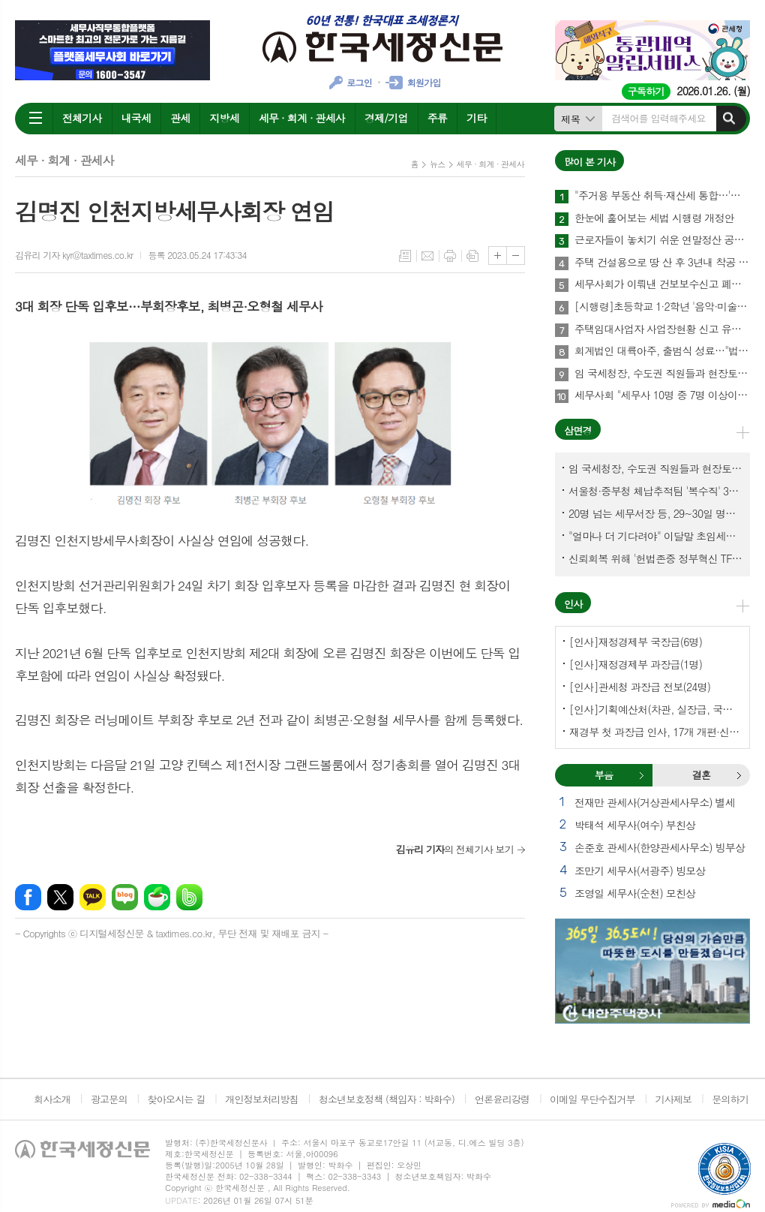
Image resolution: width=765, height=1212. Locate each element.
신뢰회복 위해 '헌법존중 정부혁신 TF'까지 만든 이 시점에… (655, 558)
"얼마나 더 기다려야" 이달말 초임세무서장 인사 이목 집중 (655, 535)
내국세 (136, 117)
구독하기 (646, 91)
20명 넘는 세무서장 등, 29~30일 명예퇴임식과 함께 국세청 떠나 (655, 513)
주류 (437, 117)
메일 (427, 255)
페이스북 (28, 897)
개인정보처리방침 (261, 1099)
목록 (405, 255)
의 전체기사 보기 (455, 849)
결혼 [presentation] (701, 775)
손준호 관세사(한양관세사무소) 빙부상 (659, 847)
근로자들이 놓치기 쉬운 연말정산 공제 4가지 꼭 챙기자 (662, 240)
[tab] (603, 775)
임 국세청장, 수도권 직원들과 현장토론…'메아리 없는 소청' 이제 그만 (662, 373)
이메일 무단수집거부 (592, 1099)
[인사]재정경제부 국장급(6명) (635, 641)
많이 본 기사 (589, 162)
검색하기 (729, 118)
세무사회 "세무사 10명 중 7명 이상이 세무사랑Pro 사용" (662, 395)
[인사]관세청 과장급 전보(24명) (639, 686)
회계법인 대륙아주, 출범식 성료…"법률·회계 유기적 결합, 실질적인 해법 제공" (662, 351)
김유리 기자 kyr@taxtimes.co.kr (74, 254)
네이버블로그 (125, 897)
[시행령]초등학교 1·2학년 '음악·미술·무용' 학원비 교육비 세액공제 (662, 306)
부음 (641, 775)
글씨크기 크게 (497, 255)
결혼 (739, 775)
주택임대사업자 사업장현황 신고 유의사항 (662, 329)
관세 (180, 117)
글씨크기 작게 (515, 255)
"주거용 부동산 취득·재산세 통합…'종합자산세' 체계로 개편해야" (662, 195)
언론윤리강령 (502, 1099)
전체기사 (82, 117)
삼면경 (578, 430)
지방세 (223, 117)
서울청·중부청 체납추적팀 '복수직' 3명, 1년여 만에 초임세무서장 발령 (655, 490)
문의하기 (730, 1099)
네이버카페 (157, 897)
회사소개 (52, 1099)
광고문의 (109, 1099)
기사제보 (673, 1099)
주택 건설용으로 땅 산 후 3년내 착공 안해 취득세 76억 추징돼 (662, 262)
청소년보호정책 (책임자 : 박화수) (386, 1099)
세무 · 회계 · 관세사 (302, 117)
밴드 (189, 897)
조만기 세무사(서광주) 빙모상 (639, 870)
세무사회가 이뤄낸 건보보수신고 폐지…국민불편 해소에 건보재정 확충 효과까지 (662, 284)
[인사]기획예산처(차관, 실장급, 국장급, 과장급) (655, 709)
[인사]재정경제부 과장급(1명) (635, 664)
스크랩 (472, 255)
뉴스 (438, 164)
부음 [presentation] (604, 775)
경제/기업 (386, 117)
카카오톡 (93, 897)
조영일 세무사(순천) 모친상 (634, 893)
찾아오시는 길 (177, 1099)
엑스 (60, 897)
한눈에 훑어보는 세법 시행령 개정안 (654, 218)
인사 (573, 604)
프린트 (450, 255)
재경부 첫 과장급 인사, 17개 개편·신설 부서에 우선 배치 (655, 731)
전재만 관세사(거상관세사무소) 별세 (654, 802)
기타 (476, 117)
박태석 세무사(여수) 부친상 (634, 825)
